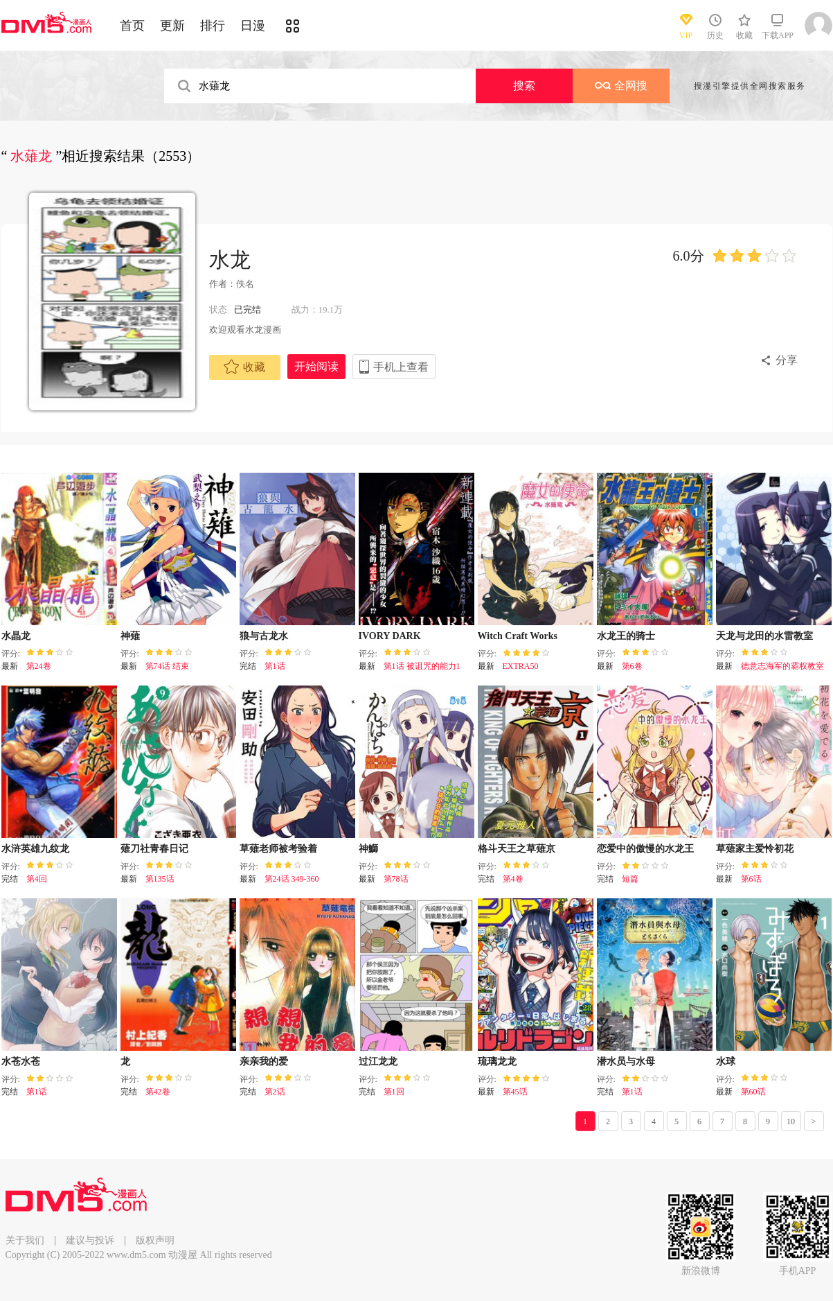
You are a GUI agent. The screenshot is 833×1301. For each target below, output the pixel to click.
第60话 (753, 1092)
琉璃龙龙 (497, 1061)
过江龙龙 (378, 1061)
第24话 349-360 (292, 879)
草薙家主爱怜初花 (755, 849)
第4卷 (513, 879)
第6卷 (632, 666)
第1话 (275, 666)
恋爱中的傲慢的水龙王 (645, 849)
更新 (172, 26)
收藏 (244, 366)
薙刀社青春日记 (154, 849)
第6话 (751, 879)
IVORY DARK (390, 636)
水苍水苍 (20, 1061)
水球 (725, 1061)
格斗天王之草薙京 (516, 849)
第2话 (275, 1092)
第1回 (394, 1092)
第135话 (159, 879)
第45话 (515, 1092)
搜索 (524, 85)
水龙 (230, 259)
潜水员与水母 (626, 1061)
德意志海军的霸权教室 (782, 666)
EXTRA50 (521, 666)
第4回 (36, 879)
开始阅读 (316, 366)
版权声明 (155, 1240)
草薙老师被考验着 (278, 849)
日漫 (252, 26)
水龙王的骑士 (626, 636)
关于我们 (25, 1240)
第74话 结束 (167, 666)
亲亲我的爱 (264, 1061)
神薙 (130, 636)
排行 (212, 26)
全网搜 (621, 85)
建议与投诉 (90, 1240)
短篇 (630, 879)
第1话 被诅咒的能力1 (422, 666)
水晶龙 (15, 636)
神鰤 (368, 849)
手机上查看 (401, 367)
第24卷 (38, 666)
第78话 (396, 879)
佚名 (245, 284)
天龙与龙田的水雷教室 (764, 636)
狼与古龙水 (264, 636)
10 (791, 1121)
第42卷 (157, 1092)
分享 (787, 360)
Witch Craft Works (517, 636)
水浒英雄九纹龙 (35, 849)
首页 (132, 26)
